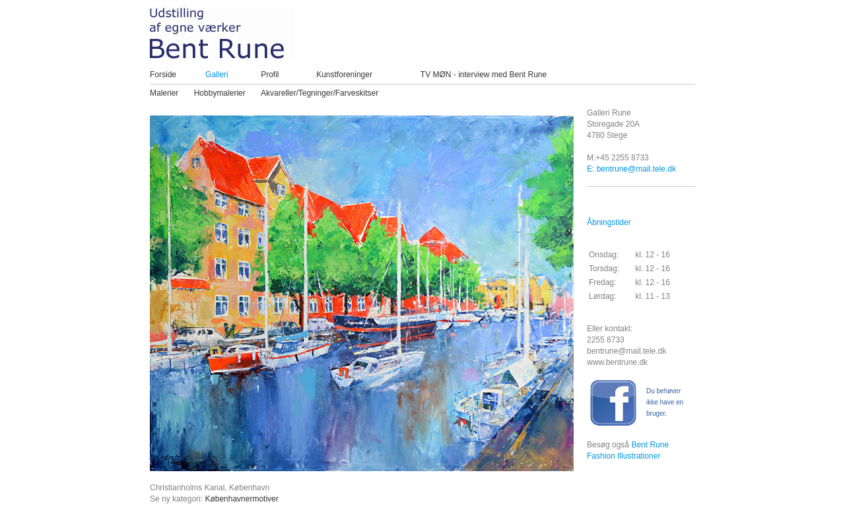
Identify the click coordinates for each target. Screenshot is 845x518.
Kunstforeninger (344, 74)
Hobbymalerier (220, 93)
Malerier (164, 93)
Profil (270, 74)
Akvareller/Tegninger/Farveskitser (319, 93)
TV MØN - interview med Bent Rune (484, 74)
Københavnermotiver (241, 498)
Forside (163, 74)
